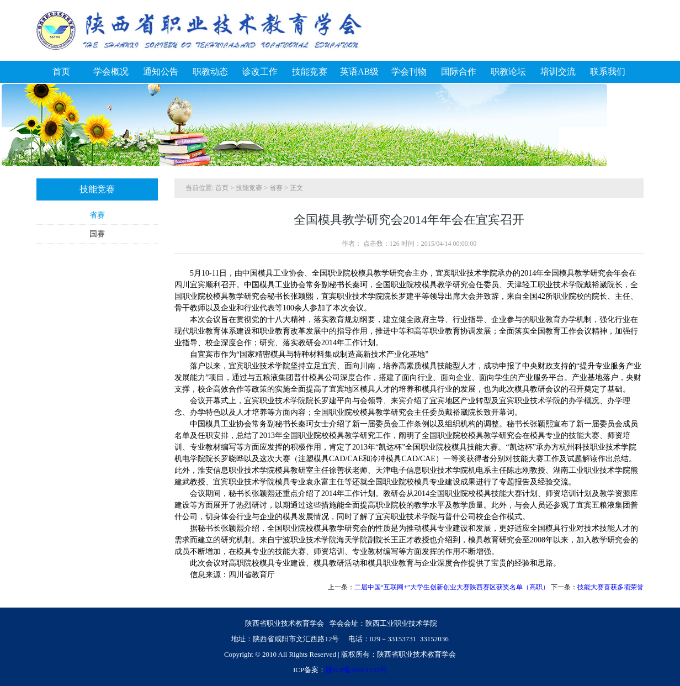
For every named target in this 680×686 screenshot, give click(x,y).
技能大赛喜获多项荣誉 (610, 587)
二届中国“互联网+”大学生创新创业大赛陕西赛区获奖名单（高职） (451, 587)
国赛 (97, 234)
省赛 (97, 215)
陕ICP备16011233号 (356, 670)
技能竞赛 (249, 188)
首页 (222, 188)
